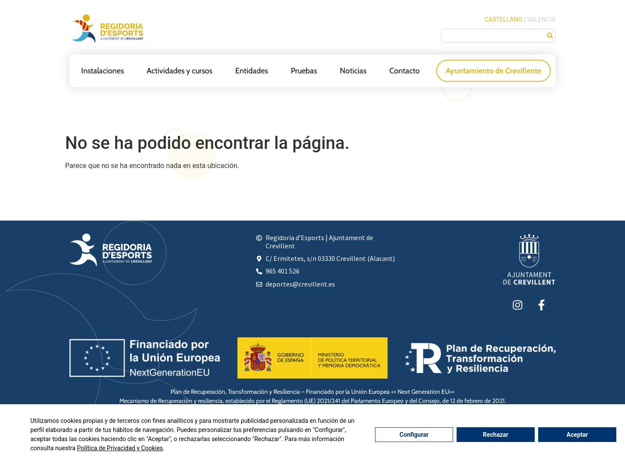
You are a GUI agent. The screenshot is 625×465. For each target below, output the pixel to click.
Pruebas (304, 70)
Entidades (251, 70)
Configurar (414, 434)
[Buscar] (550, 35)
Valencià (541, 19)
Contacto (404, 70)
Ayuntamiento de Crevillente (493, 70)
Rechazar (496, 434)
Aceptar (577, 434)
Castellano (504, 19)
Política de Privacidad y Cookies (120, 448)
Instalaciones (102, 70)
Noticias (353, 70)
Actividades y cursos (179, 70)
